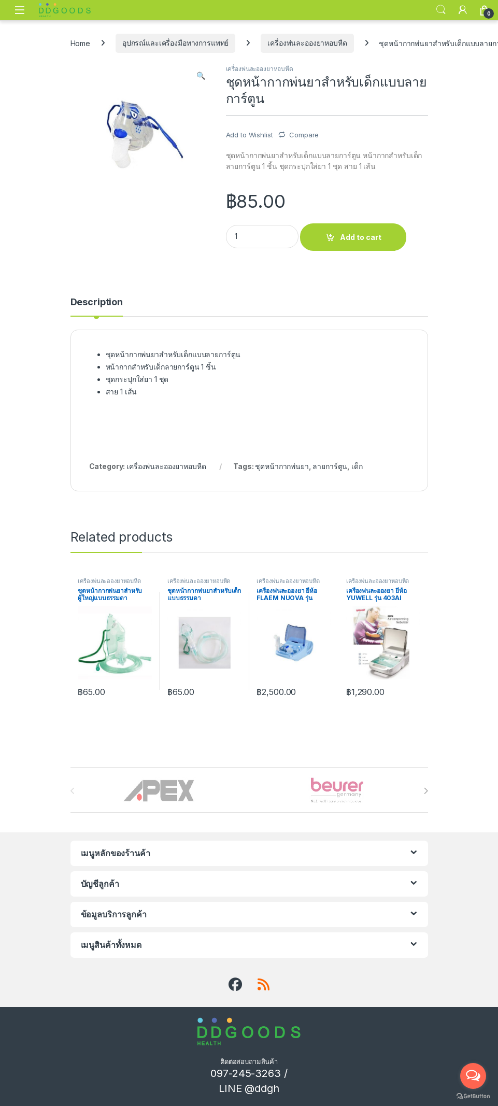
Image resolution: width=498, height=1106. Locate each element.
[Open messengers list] (473, 1076)
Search (441, 10)
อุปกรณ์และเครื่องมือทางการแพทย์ (175, 42)
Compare (304, 135)
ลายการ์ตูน (329, 466)
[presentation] (425, 791)
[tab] (96, 306)
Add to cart (360, 237)
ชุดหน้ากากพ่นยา (281, 466)
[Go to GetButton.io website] (473, 1096)
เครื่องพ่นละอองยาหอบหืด (307, 42)
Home (80, 42)
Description (96, 302)
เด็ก (357, 466)
